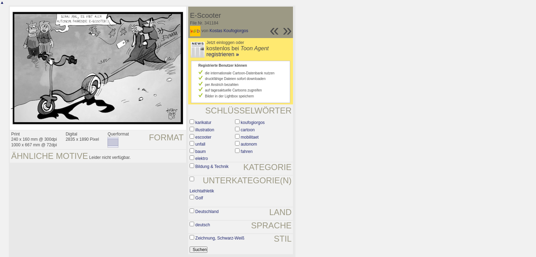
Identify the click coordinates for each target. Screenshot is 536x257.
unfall (200, 144)
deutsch (202, 224)
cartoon (248, 129)
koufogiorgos (253, 122)
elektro (201, 158)
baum (200, 151)
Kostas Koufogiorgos (229, 30)
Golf (199, 198)
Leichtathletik (202, 191)
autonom (249, 144)
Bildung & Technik (211, 166)
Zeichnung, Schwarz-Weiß (219, 238)
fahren (246, 151)
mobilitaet (249, 137)
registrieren (222, 54)
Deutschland (207, 211)
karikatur (203, 122)
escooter (203, 137)
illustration (204, 129)
